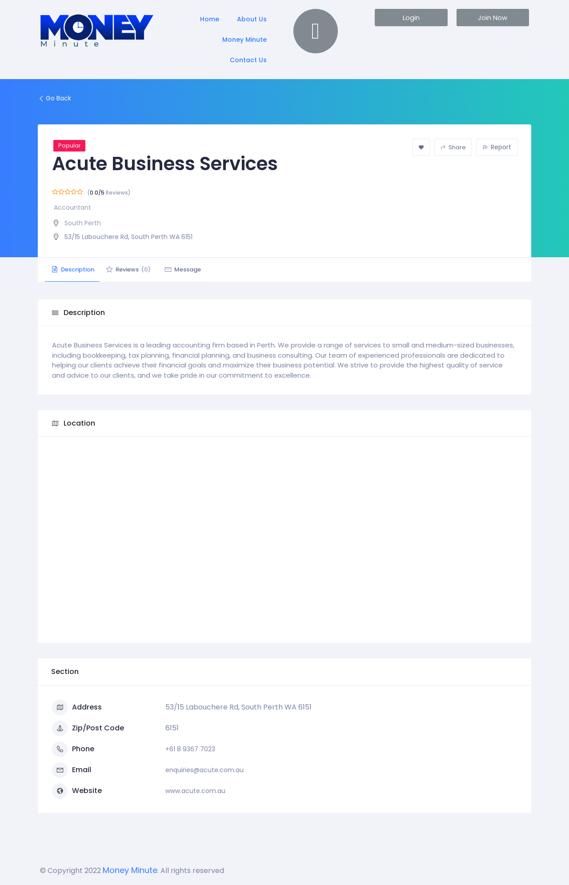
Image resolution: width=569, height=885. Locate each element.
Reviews (137, 269)
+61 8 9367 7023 (190, 749)
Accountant (72, 207)
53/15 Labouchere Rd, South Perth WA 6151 (128, 236)
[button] (411, 17)
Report (496, 147)
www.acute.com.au (195, 790)
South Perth (82, 223)
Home (209, 19)
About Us (252, 19)
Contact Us (248, 60)
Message (198, 269)
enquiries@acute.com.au (204, 769)
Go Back (54, 98)
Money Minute (244, 39)
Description (75, 269)
